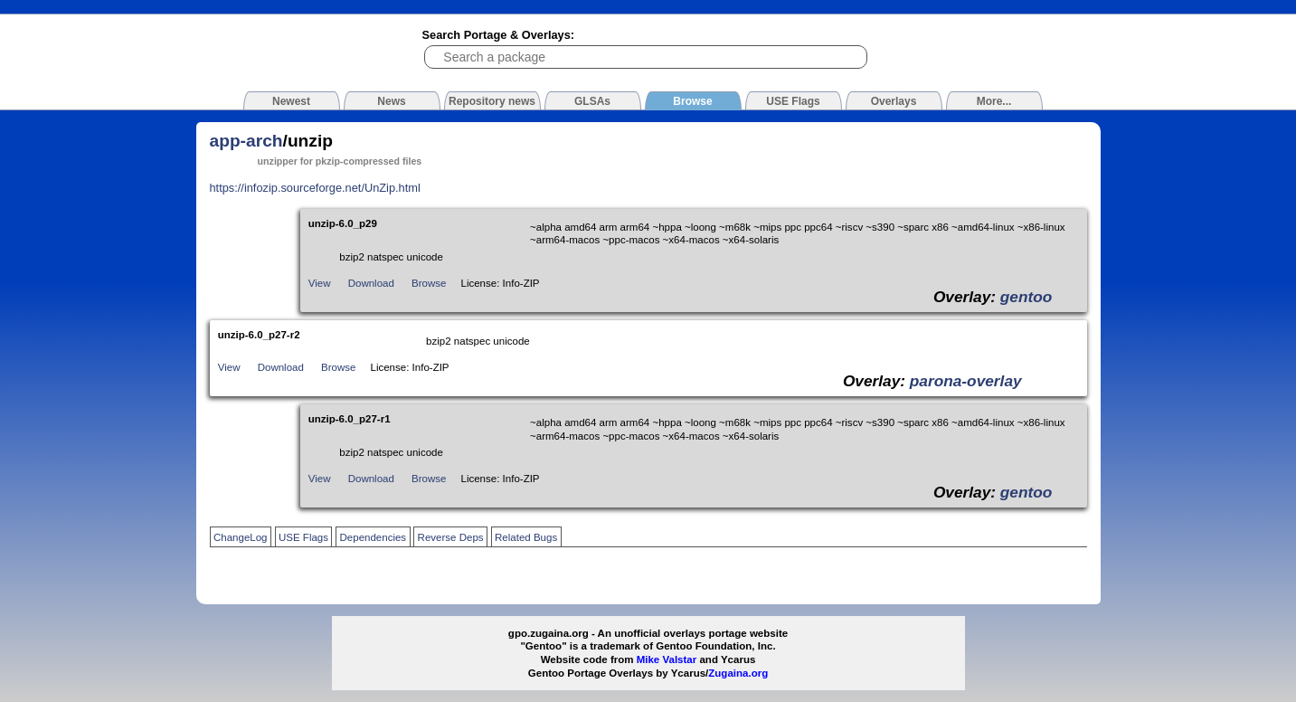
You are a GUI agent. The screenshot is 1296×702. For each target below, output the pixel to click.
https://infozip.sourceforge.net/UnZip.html (315, 187)
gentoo (1026, 297)
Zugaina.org (738, 673)
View (319, 283)
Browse (429, 283)
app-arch (246, 140)
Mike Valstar (667, 659)
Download (371, 283)
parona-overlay (966, 381)
